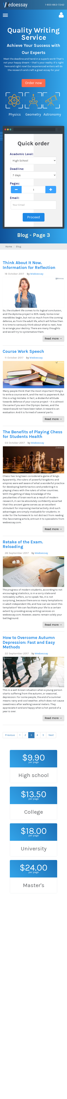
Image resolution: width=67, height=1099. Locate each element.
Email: (14, 198)
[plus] (50, 189)
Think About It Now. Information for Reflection (29, 265)
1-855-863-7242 (54, 4)
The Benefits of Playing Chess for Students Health (32, 434)
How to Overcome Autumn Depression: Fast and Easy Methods (29, 642)
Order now (33, 83)
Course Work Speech (23, 351)
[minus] (16, 189)
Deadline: (17, 169)
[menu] (6, 15)
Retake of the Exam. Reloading (23, 544)
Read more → (53, 338)
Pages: (15, 183)
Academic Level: (21, 154)
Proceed (33, 217)
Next (51, 735)
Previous (10, 735)
